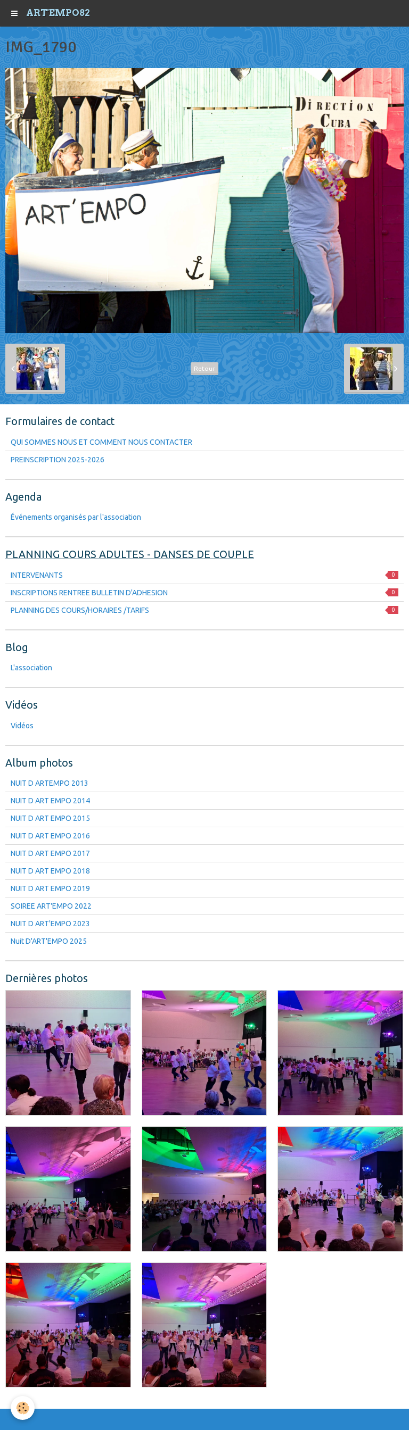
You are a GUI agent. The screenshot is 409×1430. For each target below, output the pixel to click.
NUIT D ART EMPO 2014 (50, 800)
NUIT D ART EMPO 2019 (50, 888)
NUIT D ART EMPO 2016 (50, 836)
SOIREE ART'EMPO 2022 (51, 906)
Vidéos (22, 725)
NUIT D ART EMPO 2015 (50, 818)
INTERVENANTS (204, 575)
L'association (31, 667)
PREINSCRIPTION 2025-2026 (57, 459)
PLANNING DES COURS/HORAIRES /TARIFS (204, 610)
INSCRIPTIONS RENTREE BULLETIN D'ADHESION (204, 592)
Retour (204, 368)
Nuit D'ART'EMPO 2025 (49, 941)
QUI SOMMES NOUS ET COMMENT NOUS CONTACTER (101, 442)
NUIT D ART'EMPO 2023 (50, 923)
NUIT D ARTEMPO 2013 (49, 783)
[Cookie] (23, 1408)
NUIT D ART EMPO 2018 (50, 871)
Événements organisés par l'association (76, 517)
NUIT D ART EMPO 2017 (50, 853)
